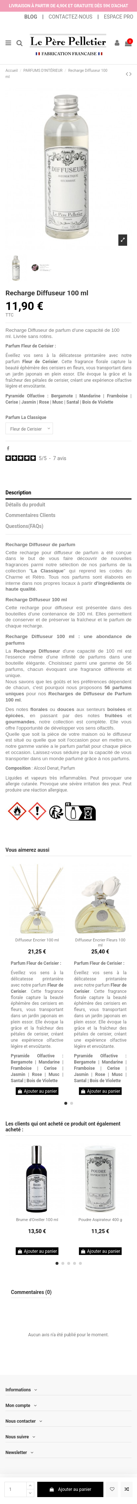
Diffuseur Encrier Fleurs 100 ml (100, 942)
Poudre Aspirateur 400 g (100, 1219)
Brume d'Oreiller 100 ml (37, 1219)
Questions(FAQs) (24, 526)
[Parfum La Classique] (29, 428)
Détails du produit (25, 505)
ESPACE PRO (118, 17)
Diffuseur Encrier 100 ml (37, 940)
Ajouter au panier (70, 1489)
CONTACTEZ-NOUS (70, 17)
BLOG (31, 17)
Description (18, 492)
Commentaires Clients (30, 515)
